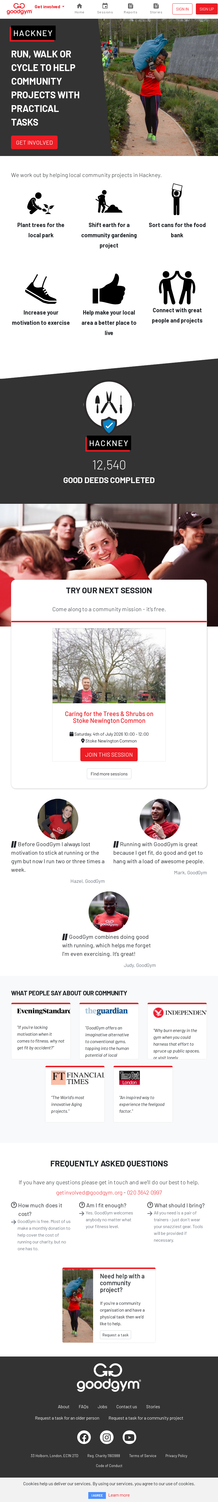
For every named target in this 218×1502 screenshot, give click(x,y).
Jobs (102, 1406)
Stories (153, 1406)
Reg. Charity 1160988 (103, 1455)
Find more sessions (109, 773)
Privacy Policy (176, 1455)
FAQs (84, 1406)
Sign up (207, 9)
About (64, 1406)
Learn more (119, 1494)
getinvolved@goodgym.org (89, 1192)
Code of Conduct (109, 1465)
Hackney (33, 33)
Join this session (109, 754)
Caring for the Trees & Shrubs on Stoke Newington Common (109, 717)
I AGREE (97, 1495)
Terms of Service (142, 1455)
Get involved (48, 6)
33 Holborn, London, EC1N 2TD (54, 1455)
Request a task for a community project (145, 1417)
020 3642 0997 (144, 1192)
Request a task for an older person (67, 1417)
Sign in (182, 9)
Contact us (126, 1406)
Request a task (115, 1334)
